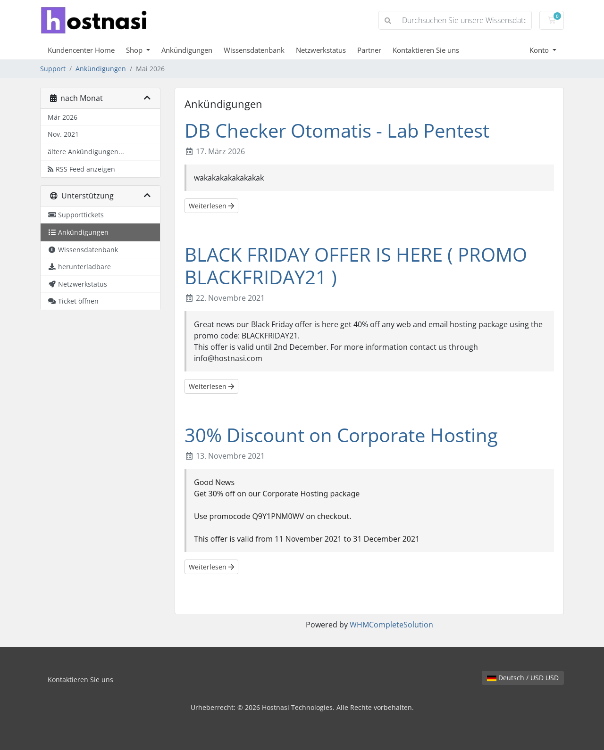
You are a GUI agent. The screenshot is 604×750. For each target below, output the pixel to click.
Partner (369, 50)
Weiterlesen (211, 205)
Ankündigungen (186, 50)
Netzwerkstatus (321, 50)
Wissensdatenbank (254, 50)
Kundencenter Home (81, 50)
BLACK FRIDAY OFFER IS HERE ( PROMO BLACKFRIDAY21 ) (356, 265)
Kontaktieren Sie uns (426, 50)
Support (53, 68)
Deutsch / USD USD (523, 677)
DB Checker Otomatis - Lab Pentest (337, 130)
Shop (135, 50)
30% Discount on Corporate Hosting (341, 435)
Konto (540, 50)
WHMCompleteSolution (391, 624)
